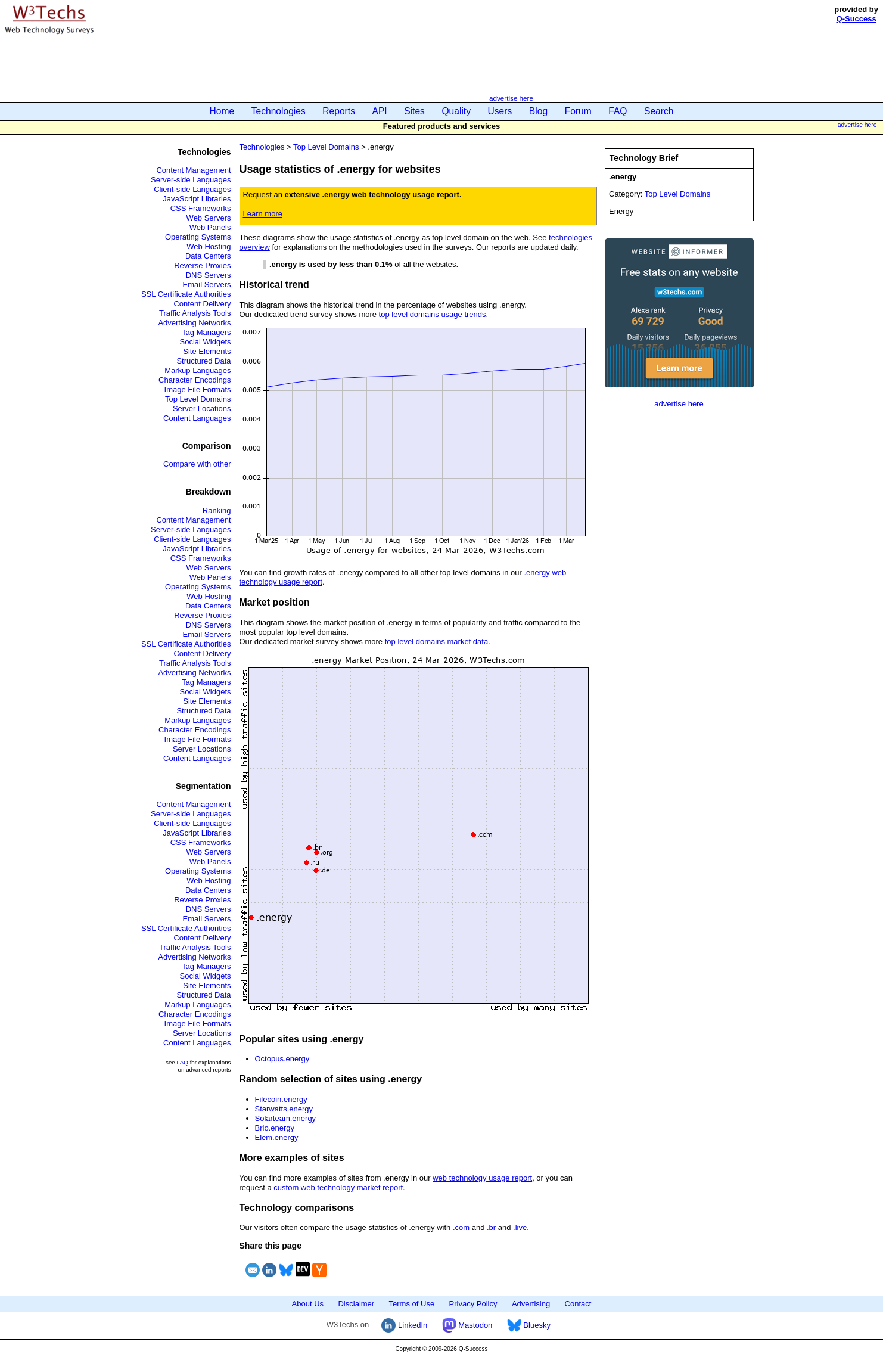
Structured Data (203, 360)
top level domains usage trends (432, 314)
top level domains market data (436, 641)
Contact (578, 1303)
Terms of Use (412, 1303)
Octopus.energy (282, 1058)
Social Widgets (205, 341)
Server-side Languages (191, 179)
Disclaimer (356, 1303)
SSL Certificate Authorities (186, 294)
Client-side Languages (192, 189)
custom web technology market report (338, 1187)
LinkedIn (404, 1325)
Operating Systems (198, 236)
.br (491, 1227)
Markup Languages (197, 370)
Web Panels (210, 227)
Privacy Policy (473, 1303)
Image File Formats (197, 389)
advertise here (511, 98)
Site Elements (207, 351)
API (379, 111)
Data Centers (208, 255)
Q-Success (856, 18)
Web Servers (208, 217)
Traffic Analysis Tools (195, 313)
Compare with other (197, 463)
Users (500, 111)
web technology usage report (482, 1177)
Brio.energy (274, 1127)
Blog (538, 111)
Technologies (278, 111)
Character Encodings (194, 379)
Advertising (531, 1303)
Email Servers (207, 284)
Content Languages (197, 418)
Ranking (217, 510)
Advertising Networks (194, 322)
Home (222, 111)
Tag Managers (206, 332)
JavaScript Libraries (197, 198)
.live (520, 1227)
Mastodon (467, 1325)
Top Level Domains (198, 399)
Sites (414, 111)
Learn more (262, 213)
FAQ (617, 111)
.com (461, 1227)
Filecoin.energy (281, 1099)
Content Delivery (202, 303)
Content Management (193, 170)
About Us (308, 1303)
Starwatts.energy (284, 1108)
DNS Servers (208, 275)
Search (658, 111)
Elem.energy (277, 1137)
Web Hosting (208, 246)
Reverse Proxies (202, 265)
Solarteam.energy (285, 1118)
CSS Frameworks (200, 208)
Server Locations (202, 408)
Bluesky (529, 1325)
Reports (338, 111)
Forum (578, 111)
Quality (456, 111)
